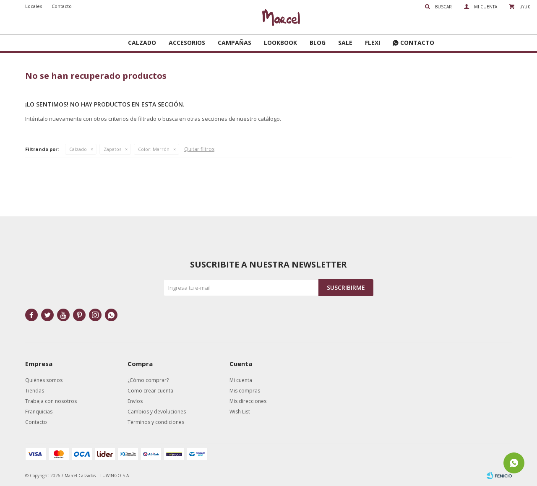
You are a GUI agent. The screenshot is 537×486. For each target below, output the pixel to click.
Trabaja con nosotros (51, 401)
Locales (33, 6)
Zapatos (112, 149)
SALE (345, 43)
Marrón (153, 149)
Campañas (234, 43)
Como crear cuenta (150, 390)
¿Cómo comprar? (148, 380)
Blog (318, 43)
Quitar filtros (199, 149)
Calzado (142, 43)
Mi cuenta (240, 380)
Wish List (239, 411)
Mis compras (244, 390)
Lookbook (280, 43)
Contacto (417, 43)
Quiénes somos (44, 380)
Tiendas (34, 390)
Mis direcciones (247, 401)
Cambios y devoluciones (157, 411)
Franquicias (38, 411)
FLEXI (372, 43)
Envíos (135, 401)
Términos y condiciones (156, 422)
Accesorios (187, 43)
